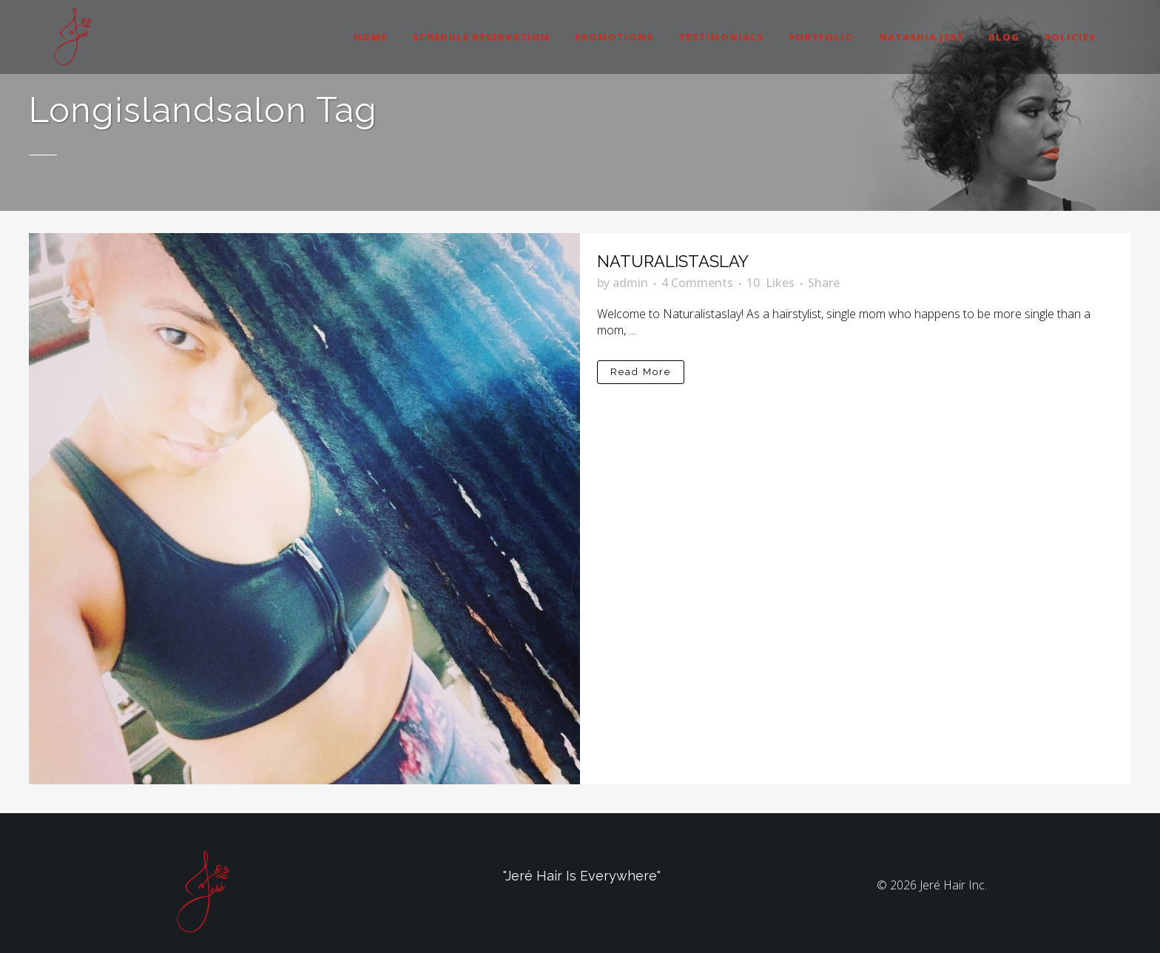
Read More (640, 371)
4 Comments (697, 283)
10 (770, 282)
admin (630, 283)
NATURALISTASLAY (673, 261)
